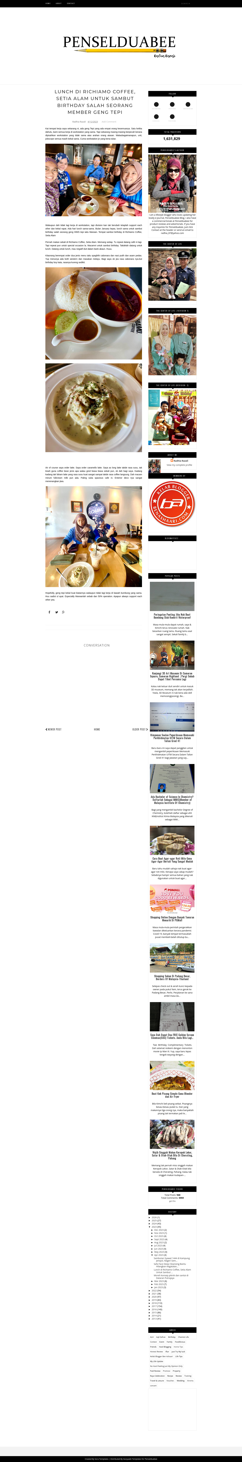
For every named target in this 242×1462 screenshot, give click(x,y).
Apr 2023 (159, 1254)
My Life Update (156, 1361)
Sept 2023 (159, 1239)
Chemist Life (183, 1337)
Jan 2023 (158, 1287)
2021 (154, 1293)
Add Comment (109, 122)
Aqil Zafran (161, 1337)
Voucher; (170, 1380)
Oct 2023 (159, 1236)
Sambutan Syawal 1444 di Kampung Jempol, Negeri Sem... (172, 1259)
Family (169, 1342)
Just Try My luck (178, 1351)
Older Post (140, 730)
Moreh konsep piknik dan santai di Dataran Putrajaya (171, 1276)
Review (179, 1376)
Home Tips (178, 1347)
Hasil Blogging (165, 1347)
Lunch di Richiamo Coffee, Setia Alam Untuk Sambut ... (172, 1271)
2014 (154, 1315)
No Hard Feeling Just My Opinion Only (166, 1366)
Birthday (171, 1337)
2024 (154, 1223)
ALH (152, 1337)
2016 (154, 1309)
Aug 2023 (159, 1242)
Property (176, 1371)
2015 (154, 1312)
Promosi (166, 1371)
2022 (154, 1290)
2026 (154, 1217)
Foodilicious (180, 1342)
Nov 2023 (159, 1233)
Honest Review (156, 1351)
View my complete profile (179, 464)
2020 (154, 1296)
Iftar (167, 1351)
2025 (154, 1220)
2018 (154, 1303)
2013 (154, 1318)
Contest (153, 1342)
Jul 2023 (158, 1245)
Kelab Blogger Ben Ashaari (161, 1356)
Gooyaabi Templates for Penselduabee (140, 1459)
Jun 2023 (159, 1248)
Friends (153, 1347)
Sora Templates (102, 1459)
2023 (154, 1226)
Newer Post (55, 730)
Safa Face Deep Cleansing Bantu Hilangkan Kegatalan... (170, 1265)
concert (153, 1385)
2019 (154, 1299)
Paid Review (155, 1371)
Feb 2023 (159, 1284)
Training (187, 1376)
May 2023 (159, 1251)
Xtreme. (190, 1380)
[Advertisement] (172, 1408)
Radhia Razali (181, 460)
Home (97, 730)
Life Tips (178, 1356)
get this (172, 1201)
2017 (154, 1306)
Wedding (180, 1380)
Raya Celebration (157, 1376)
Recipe (170, 1376)
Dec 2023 (159, 1229)
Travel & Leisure (157, 1380)
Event (161, 1342)
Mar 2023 (159, 1281)
